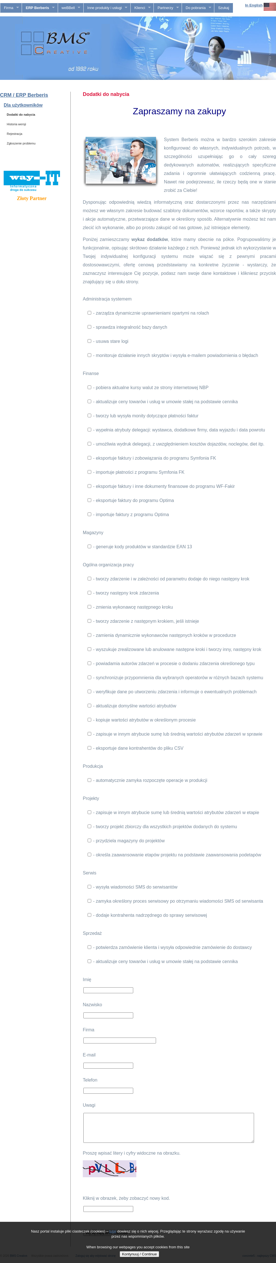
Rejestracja (14, 133)
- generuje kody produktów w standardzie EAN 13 (140, 546)
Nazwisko (92, 1004)
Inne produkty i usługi (105, 8)
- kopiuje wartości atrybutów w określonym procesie (142, 720)
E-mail (89, 1054)
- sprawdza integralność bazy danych (127, 327)
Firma (9, 8)
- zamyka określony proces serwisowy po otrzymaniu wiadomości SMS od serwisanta (175, 901)
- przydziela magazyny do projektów (126, 840)
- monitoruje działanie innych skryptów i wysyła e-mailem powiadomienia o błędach (173, 355)
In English (253, 5)
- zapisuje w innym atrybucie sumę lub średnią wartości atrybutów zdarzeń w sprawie (175, 734)
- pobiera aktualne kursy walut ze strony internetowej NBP (148, 387)
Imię (87, 979)
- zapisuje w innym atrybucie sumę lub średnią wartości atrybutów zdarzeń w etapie (173, 812)
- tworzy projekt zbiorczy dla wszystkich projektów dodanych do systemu (162, 826)
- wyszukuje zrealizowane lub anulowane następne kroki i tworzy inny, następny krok (174, 649)
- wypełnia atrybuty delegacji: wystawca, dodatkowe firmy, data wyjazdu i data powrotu (176, 429)
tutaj (112, 1231)
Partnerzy (166, 8)
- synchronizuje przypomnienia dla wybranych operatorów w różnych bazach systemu (175, 677)
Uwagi (89, 1105)
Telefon (90, 1080)
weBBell (69, 8)
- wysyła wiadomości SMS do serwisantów (132, 887)
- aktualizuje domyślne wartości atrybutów (132, 705)
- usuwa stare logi (108, 341)
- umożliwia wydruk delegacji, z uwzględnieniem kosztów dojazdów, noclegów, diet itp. (176, 444)
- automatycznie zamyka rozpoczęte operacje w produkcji (147, 780)
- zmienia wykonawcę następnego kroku (130, 607)
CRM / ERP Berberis (24, 95)
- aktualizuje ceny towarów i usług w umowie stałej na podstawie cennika (163, 401)
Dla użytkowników (23, 105)
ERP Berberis (38, 8)
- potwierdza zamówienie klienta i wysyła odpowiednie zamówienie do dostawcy (170, 947)
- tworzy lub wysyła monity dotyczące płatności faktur (143, 415)
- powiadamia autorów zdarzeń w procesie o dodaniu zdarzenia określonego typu (171, 663)
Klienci (141, 8)
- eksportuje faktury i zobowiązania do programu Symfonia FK (152, 458)
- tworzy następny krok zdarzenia (123, 593)
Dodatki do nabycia (21, 114)
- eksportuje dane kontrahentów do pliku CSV (136, 748)
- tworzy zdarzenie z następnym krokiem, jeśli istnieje (143, 621)
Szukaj (223, 8)
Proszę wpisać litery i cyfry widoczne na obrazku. (132, 1153)
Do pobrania (196, 8)
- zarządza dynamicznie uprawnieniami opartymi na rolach (148, 313)
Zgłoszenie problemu (21, 143)
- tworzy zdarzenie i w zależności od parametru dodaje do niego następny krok (168, 578)
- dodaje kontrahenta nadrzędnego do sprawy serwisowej (147, 915)
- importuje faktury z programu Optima (128, 514)
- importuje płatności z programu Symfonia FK (136, 472)
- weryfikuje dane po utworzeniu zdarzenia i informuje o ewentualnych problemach (172, 691)
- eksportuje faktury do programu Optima (131, 500)
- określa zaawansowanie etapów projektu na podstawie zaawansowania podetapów (174, 854)
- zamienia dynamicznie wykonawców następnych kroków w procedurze (162, 635)
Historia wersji (16, 124)
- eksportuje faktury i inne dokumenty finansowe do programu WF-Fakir (161, 486)
